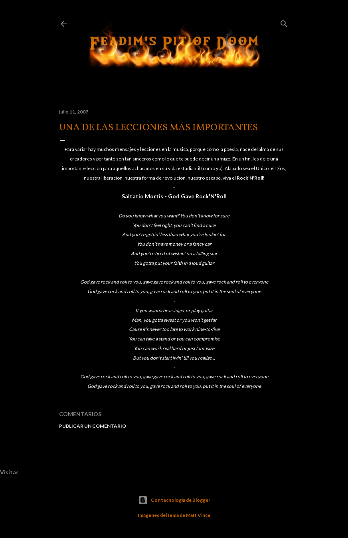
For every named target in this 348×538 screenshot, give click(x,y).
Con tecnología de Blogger (174, 500)
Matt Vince (198, 515)
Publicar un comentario (92, 426)
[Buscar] (284, 22)
